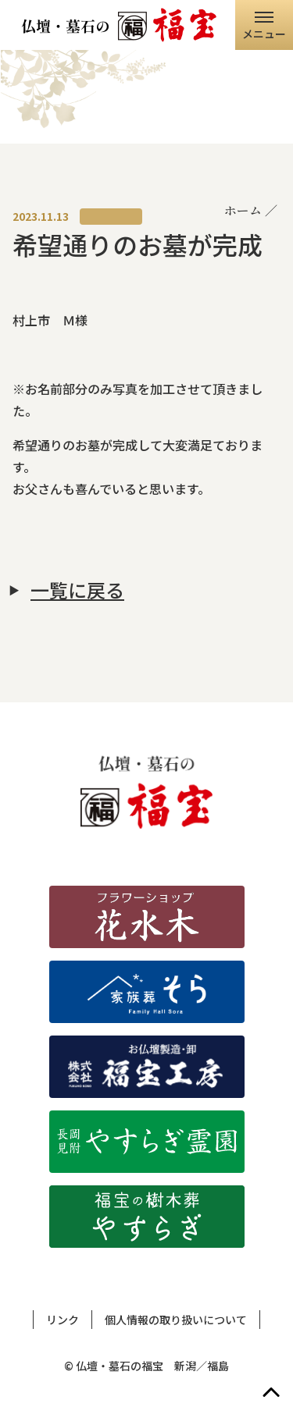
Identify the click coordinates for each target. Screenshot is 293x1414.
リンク (62, 1319)
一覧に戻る (77, 590)
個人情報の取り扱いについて (176, 1319)
